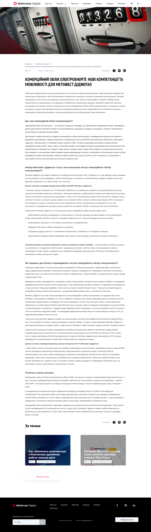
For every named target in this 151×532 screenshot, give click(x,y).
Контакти (121, 3)
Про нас (48, 3)
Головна (28, 64)
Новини (99, 3)
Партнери (87, 3)
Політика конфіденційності (84, 520)
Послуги (61, 3)
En (138, 3)
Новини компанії (43, 64)
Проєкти (74, 3)
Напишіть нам (127, 520)
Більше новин (42, 475)
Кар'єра (110, 3)
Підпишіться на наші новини (23, 515)
